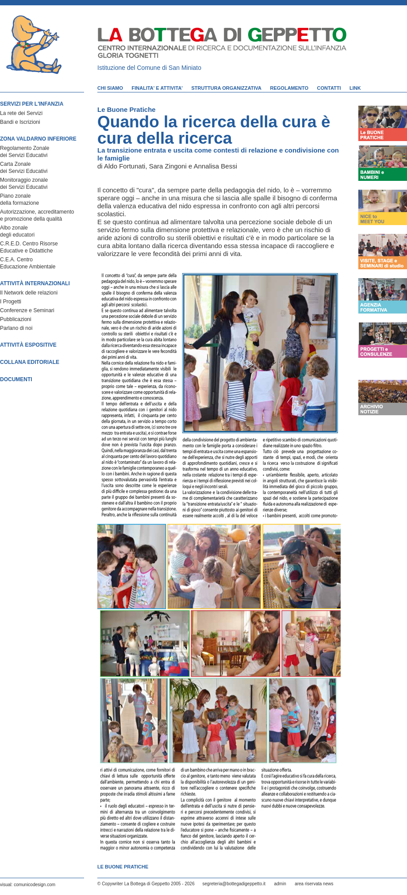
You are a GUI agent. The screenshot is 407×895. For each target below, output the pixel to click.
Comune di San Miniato (169, 67)
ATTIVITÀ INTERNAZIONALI (35, 283)
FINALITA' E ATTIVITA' (157, 88)
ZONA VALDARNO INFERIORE (38, 139)
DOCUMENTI (16, 379)
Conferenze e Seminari (27, 310)
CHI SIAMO (110, 88)
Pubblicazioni (15, 319)
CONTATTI (329, 88)
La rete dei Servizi (21, 113)
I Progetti (10, 301)
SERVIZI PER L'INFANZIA (31, 104)
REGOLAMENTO (289, 88)
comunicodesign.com (34, 884)
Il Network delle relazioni (29, 293)
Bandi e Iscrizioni (20, 122)
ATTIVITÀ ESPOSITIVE (28, 345)
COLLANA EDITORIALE (29, 362)
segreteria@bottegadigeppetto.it (234, 883)
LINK (355, 88)
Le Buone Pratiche (126, 109)
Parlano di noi (16, 328)
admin (280, 883)
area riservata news (314, 883)
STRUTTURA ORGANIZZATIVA (226, 88)
